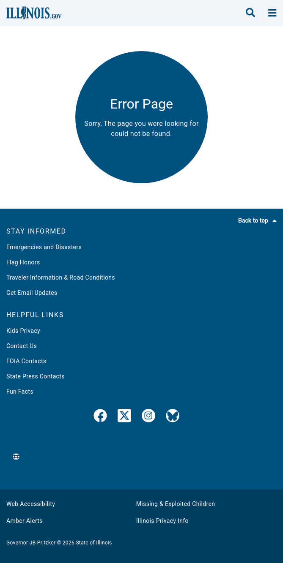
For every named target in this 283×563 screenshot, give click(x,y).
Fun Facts (19, 391)
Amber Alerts (24, 520)
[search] (250, 13)
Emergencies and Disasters (44, 247)
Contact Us (21, 346)
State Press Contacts (35, 376)
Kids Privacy (23, 330)
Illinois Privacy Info (162, 520)
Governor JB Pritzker (30, 543)
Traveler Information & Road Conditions (60, 277)
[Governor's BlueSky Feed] (172, 417)
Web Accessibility (30, 503)
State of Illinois (94, 543)
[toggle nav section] (272, 13)
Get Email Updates (32, 292)
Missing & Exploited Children (175, 503)
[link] (100, 417)
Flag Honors (23, 262)
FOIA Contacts (26, 361)
